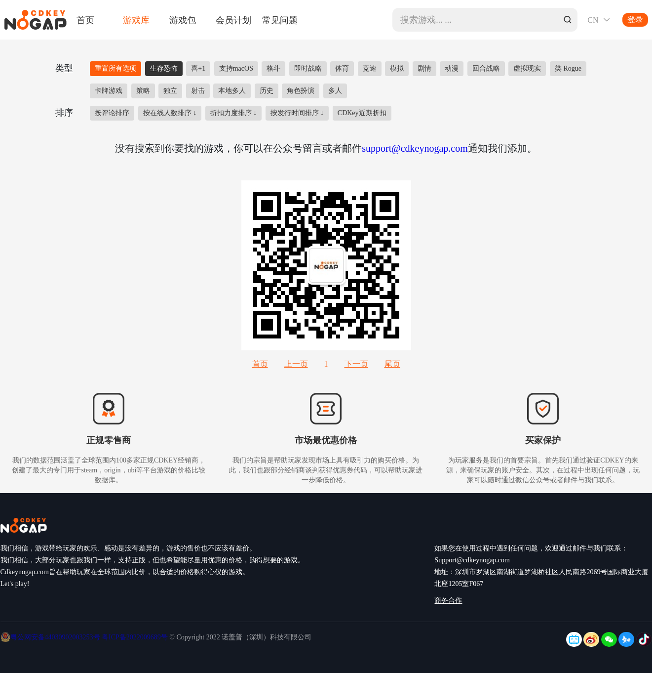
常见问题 (280, 20)
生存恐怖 (164, 68)
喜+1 (198, 68)
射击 (198, 90)
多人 (335, 90)
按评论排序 (112, 113)
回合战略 (486, 68)
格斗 (273, 68)
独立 (170, 90)
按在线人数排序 (170, 113)
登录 (635, 19)
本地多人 (232, 90)
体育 (342, 68)
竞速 (370, 68)
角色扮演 (300, 90)
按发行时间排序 (297, 113)
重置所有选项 (115, 68)
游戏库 (136, 20)
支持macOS (236, 68)
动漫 (452, 68)
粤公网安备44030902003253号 (56, 637)
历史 (266, 90)
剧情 (424, 68)
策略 (143, 90)
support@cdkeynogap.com (414, 148)
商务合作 (448, 600)
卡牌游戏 (108, 90)
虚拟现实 (527, 68)
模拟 (397, 68)
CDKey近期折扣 (362, 113)
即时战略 (308, 68)
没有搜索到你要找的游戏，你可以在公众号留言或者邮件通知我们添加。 (326, 148)
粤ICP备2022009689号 (135, 637)
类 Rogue (568, 68)
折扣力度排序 (233, 113)
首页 (85, 20)
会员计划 (233, 20)
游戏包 (182, 20)
